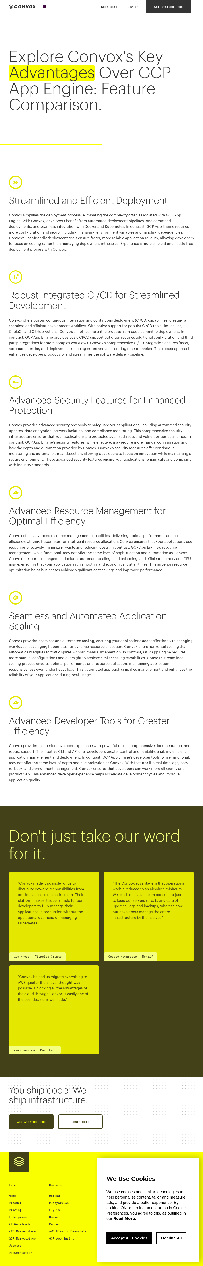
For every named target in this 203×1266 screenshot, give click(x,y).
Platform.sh (59, 1203)
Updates (15, 1245)
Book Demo (109, 7)
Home (12, 1195)
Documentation (20, 1252)
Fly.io (54, 1210)
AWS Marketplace (22, 1231)
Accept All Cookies (129, 1238)
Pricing (15, 1210)
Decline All (171, 1238)
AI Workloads (19, 1224)
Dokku (53, 1217)
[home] (22, 6)
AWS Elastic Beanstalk (68, 1231)
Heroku (54, 1195)
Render (54, 1224)
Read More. (124, 1219)
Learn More (80, 1122)
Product (15, 1203)
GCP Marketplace (22, 1238)
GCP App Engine (61, 1238)
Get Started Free (31, 1122)
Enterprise (18, 1217)
